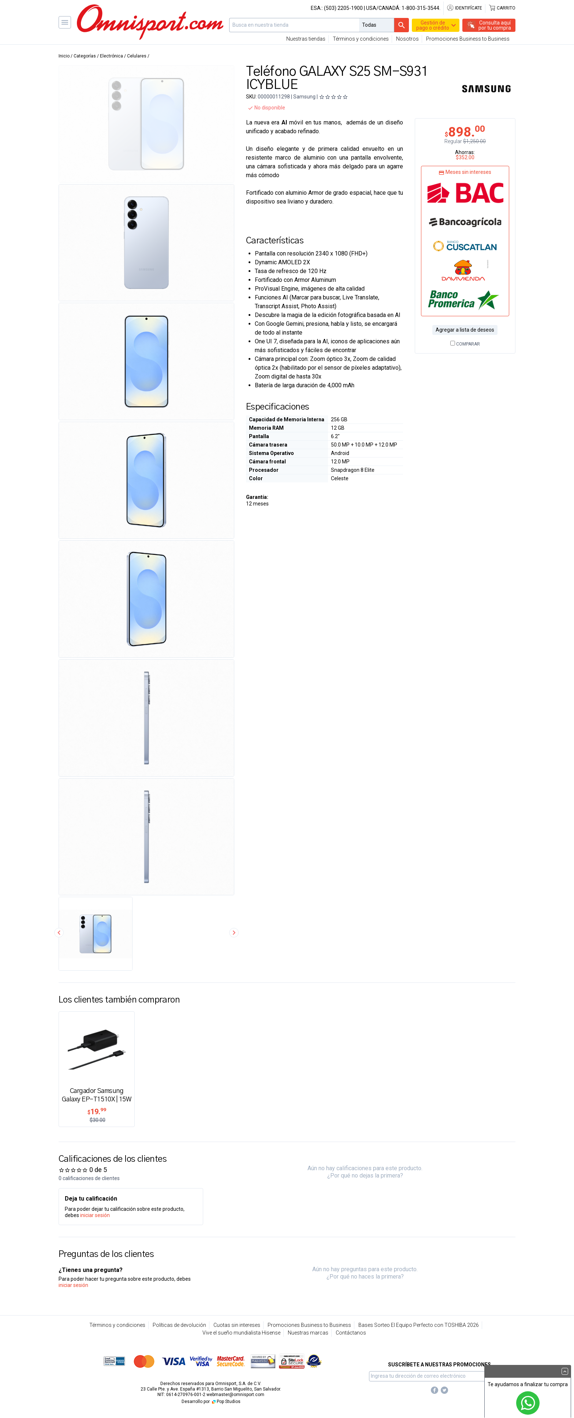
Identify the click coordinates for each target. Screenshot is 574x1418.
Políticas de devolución (179, 1325)
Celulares (136, 56)
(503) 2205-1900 (343, 8)
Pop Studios (226, 1401)
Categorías (85, 56)
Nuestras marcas (308, 1333)
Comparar (465, 344)
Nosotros (407, 39)
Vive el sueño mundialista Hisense (241, 1333)
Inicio (64, 56)
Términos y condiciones (361, 39)
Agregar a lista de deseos (465, 330)
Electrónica (111, 56)
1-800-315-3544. (421, 8)
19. (96, 1111)
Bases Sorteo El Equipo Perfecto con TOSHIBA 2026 (418, 1325)
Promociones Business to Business (468, 39)
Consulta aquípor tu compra (494, 25)
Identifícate (464, 8)
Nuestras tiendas (305, 39)
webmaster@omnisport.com (235, 1394)
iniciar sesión (95, 1215)
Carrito (501, 8)
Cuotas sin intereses (236, 1325)
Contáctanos (351, 1333)
